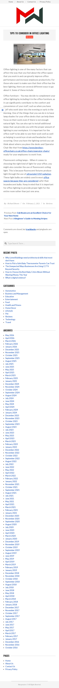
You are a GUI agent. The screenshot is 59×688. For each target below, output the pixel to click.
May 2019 (9, 559)
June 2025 (9, 367)
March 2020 (10, 536)
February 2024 (11, 410)
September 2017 (12, 616)
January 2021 (11, 513)
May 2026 (9, 335)
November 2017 (12, 610)
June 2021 (9, 498)
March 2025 (10, 375)
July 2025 (9, 364)
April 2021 (9, 504)
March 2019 (10, 564)
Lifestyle (9, 311)
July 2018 (9, 587)
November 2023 (12, 418)
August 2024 (11, 395)
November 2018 (12, 576)
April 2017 (9, 630)
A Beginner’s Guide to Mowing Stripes (30, 218)
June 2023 (9, 432)
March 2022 (10, 475)
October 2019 (11, 547)
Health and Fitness (13, 305)
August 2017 (11, 619)
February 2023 (11, 444)
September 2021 (12, 490)
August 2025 (11, 361)
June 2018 (9, 590)
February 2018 (11, 602)
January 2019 (11, 570)
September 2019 (12, 550)
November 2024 (12, 387)
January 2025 (11, 381)
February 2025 (11, 378)
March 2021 (10, 507)
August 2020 (11, 524)
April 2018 (9, 596)
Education (9, 296)
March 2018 (10, 599)
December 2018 (12, 573)
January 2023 (11, 447)
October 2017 (11, 613)
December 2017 (12, 607)
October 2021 (11, 487)
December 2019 (12, 541)
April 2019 (9, 561)
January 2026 (11, 346)
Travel (8, 322)
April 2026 (9, 338)
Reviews (29, 37)
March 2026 (10, 341)
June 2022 (9, 467)
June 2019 (9, 556)
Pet (6, 313)
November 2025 (12, 352)
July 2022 (9, 464)
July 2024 (9, 398)
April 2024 (9, 407)
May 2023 (9, 435)
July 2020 (9, 527)
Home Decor (10, 308)
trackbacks (31, 229)
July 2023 (9, 430)
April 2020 (9, 533)
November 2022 (12, 453)
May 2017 (9, 627)
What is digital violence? (15, 277)
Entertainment (11, 299)
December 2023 (12, 415)
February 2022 (11, 478)
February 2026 (11, 344)
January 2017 (11, 639)
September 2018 (12, 581)
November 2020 (12, 518)
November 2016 (12, 645)
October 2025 (11, 355)
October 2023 (11, 421)
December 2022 (12, 450)
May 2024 (9, 404)
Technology (10, 319)
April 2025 (9, 372)
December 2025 (12, 349)
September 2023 (12, 424)
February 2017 (11, 636)
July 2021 (9, 496)
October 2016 (11, 647)
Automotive (10, 291)
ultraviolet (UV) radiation (38, 174)
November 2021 (12, 484)
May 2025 (9, 369)
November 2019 (12, 544)
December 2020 (12, 516)
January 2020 (11, 538)
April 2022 (9, 473)
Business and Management (16, 293)
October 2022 (11, 455)
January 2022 (11, 481)
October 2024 (11, 389)
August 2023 (11, 427)
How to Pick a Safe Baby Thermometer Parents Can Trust (30, 263)
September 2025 (12, 358)
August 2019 (11, 553)
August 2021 (11, 493)
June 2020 (9, 530)
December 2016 (12, 642)
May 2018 (9, 593)
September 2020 (12, 521)
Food (7, 302)
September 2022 (12, 458)
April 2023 (9, 438)
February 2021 (11, 510)
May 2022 (9, 470)
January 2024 (11, 412)
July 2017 (9, 622)
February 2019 (11, 567)
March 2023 (10, 441)
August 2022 (11, 461)
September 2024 (12, 392)
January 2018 (11, 604)
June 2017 (9, 624)
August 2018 (11, 584)
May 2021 (9, 501)
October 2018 (11, 579)
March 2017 (10, 633)
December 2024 (12, 384)
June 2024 (9, 401)
